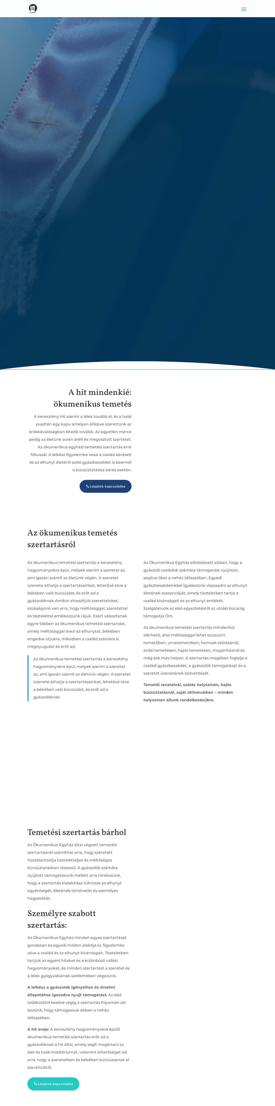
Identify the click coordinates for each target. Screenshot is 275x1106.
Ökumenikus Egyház (169, 562)
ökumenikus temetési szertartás (91, 623)
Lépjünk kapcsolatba (107, 486)
